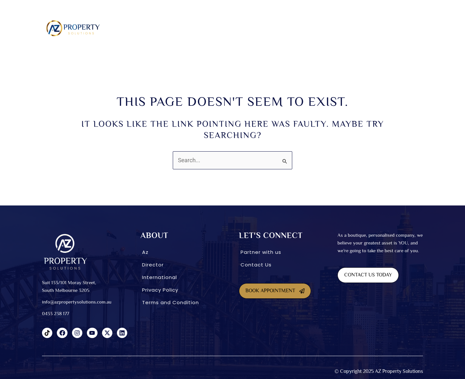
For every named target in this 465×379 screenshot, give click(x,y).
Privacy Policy (160, 289)
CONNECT (367, 28)
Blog (394, 28)
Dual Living (213, 28)
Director (153, 264)
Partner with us (261, 252)
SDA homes (181, 28)
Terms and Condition (170, 302)
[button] (153, 28)
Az (145, 252)
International (330, 28)
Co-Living (244, 28)
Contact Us (256, 264)
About (151, 28)
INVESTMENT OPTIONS (284, 28)
